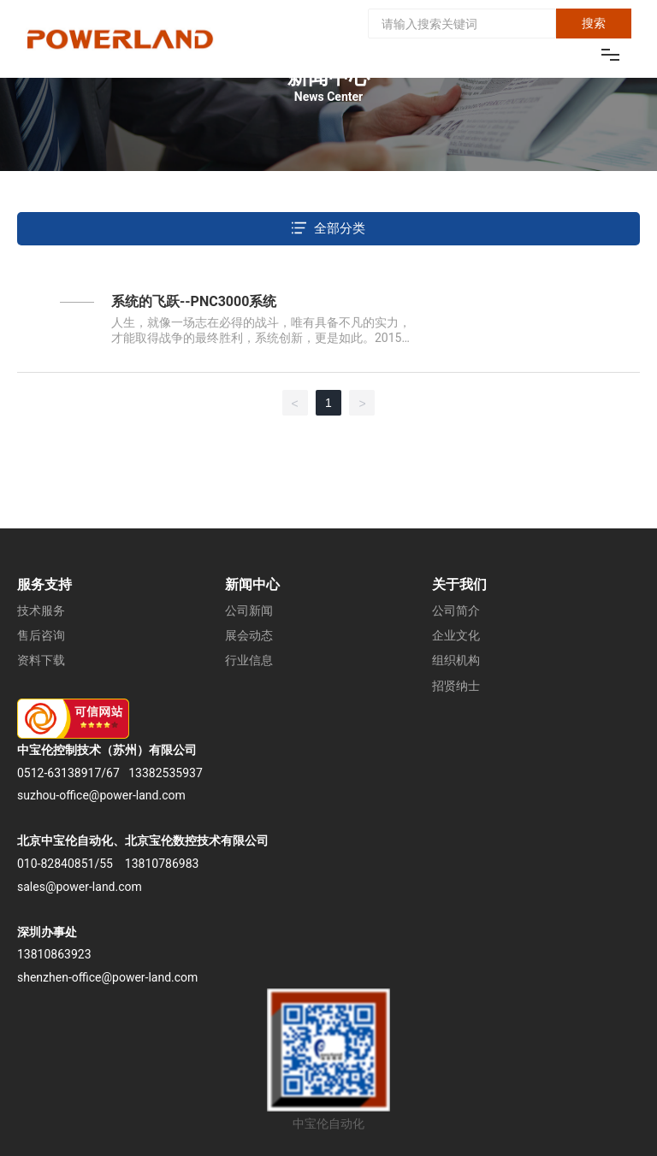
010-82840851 (55, 863)
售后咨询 (41, 635)
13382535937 (165, 773)
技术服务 (41, 610)
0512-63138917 (59, 773)
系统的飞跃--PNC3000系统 (193, 301)
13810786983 (162, 863)
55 (106, 863)
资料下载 (41, 660)
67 (113, 773)
